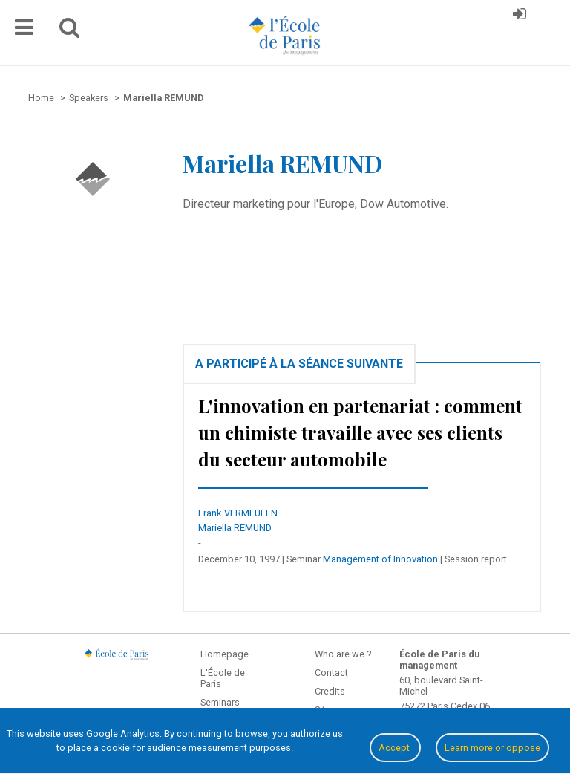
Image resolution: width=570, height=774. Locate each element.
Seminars (220, 702)
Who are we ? (343, 654)
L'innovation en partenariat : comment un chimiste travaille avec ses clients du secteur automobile (360, 432)
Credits (330, 691)
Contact (331, 672)
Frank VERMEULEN (238, 512)
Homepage (224, 654)
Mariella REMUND (235, 527)
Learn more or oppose (492, 747)
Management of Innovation (380, 559)
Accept (395, 747)
